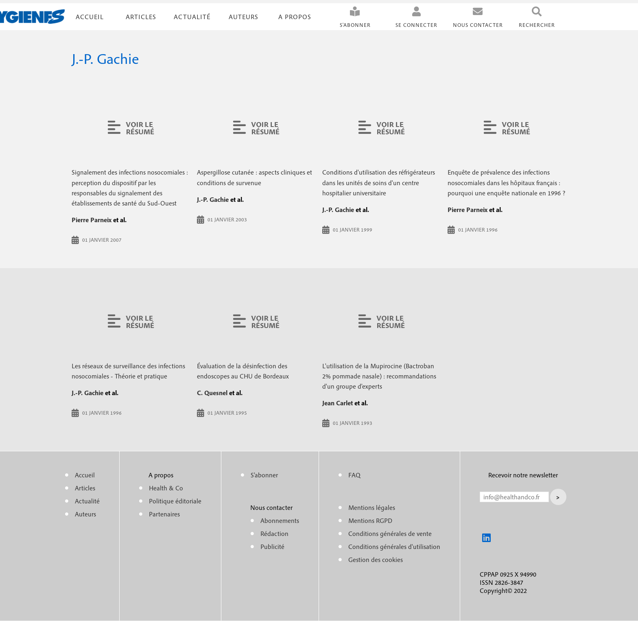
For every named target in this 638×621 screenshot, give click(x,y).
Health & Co (166, 488)
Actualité (192, 17)
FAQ (354, 475)
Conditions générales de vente (390, 533)
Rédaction (274, 533)
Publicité (272, 546)
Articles (85, 488)
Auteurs (243, 17)
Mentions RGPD (370, 520)
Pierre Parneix (91, 220)
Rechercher (537, 25)
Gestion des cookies (375, 559)
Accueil (90, 17)
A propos (294, 17)
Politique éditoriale (175, 501)
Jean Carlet (337, 403)
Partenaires (164, 514)
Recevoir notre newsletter (523, 475)
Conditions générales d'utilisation (394, 546)
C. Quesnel (212, 393)
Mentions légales (371, 507)
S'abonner (355, 25)
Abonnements (279, 520)
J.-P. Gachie (213, 199)
